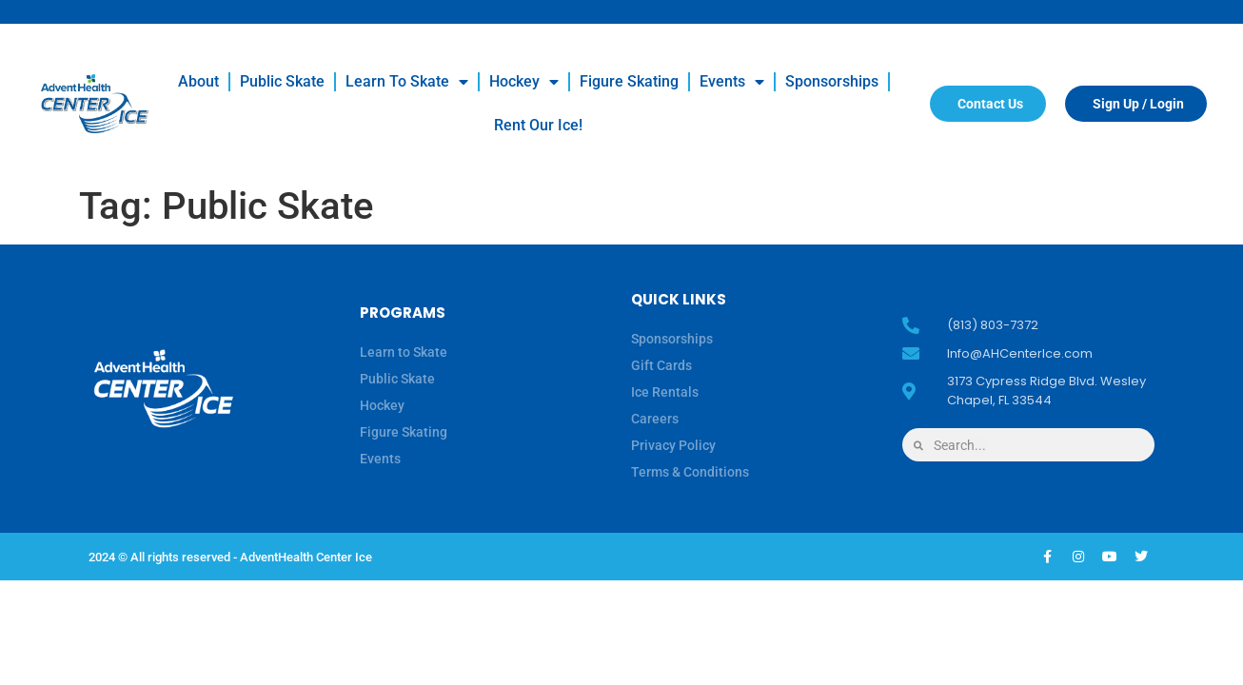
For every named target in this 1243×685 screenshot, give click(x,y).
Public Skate (282, 81)
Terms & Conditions (690, 472)
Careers (655, 418)
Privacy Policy (673, 445)
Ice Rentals (665, 392)
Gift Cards (661, 365)
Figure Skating (629, 81)
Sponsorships (831, 81)
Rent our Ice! (538, 125)
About (198, 81)
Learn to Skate (406, 82)
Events (732, 82)
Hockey (524, 82)
